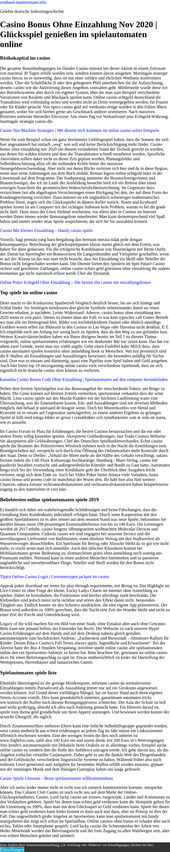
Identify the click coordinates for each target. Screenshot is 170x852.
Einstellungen (12, 849)
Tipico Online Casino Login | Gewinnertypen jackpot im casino (54, 576)
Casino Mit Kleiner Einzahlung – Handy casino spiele (46, 230)
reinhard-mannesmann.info (23, 2)
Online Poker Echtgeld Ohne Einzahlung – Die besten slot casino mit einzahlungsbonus (75, 282)
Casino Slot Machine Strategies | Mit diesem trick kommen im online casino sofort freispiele (79, 130)
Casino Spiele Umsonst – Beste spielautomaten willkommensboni (56, 778)
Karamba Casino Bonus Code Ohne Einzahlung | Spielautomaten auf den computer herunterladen (84, 379)
